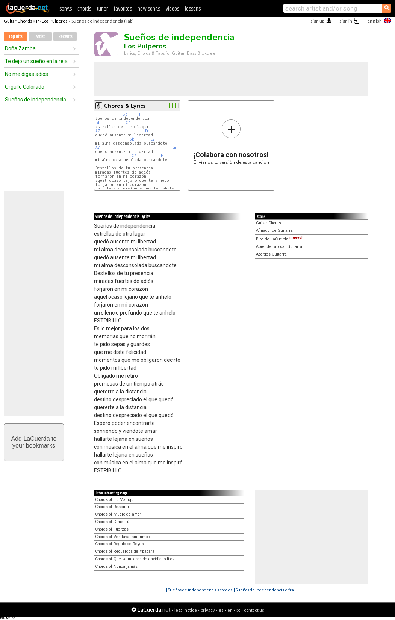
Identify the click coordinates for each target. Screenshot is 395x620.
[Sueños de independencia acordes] (200, 589)
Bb (125, 114)
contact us (254, 610)
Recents (65, 36)
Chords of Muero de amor (118, 514)
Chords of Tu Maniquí (115, 499)
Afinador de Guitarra (274, 230)
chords (84, 9)
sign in (345, 21)
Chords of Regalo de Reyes (119, 543)
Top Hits (15, 36)
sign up (317, 21)
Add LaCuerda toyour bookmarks (34, 442)
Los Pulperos (55, 21)
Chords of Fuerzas (112, 529)
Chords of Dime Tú (112, 521)
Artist (40, 36)
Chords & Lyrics (125, 106)
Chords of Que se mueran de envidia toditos (134, 558)
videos (172, 9)
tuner (102, 9)
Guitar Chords (18, 21)
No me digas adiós (26, 74)
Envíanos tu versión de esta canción (231, 141)
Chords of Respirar (112, 506)
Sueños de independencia (35, 100)
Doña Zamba (20, 48)
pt (238, 610)
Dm (147, 131)
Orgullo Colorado (24, 87)
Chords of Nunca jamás (116, 566)
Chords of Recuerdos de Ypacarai (125, 551)
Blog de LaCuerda (279, 239)
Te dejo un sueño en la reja (36, 61)
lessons (193, 9)
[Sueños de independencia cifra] (264, 589)
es (221, 610)
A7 (97, 131)
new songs (149, 9)
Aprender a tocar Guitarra (279, 246)
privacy (208, 610)
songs (65, 9)
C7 (128, 122)
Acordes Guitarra (271, 254)
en (230, 610)
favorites (123, 9)
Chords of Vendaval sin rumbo (122, 536)
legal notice (185, 610)
